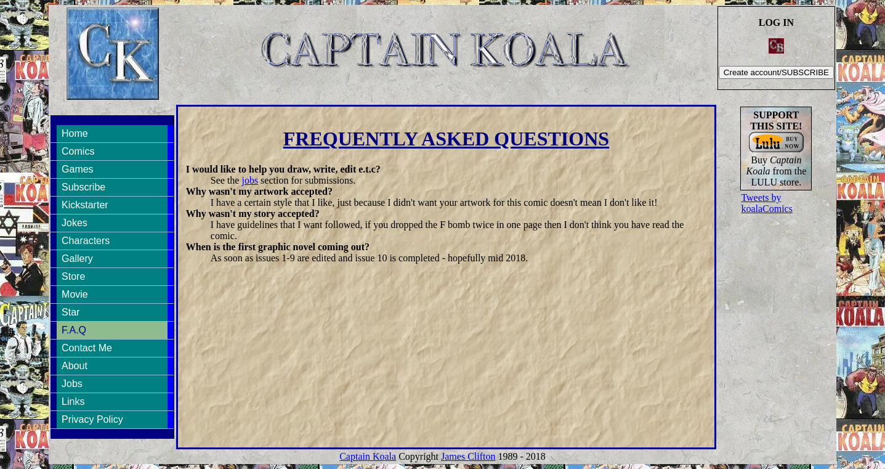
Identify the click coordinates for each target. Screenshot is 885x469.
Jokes (74, 223)
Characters (86, 240)
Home (75, 133)
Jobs (72, 383)
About (74, 366)
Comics (78, 151)
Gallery (77, 258)
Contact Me (87, 348)
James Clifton (468, 456)
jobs (249, 180)
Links (73, 401)
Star (70, 312)
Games (78, 169)
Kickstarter (85, 205)
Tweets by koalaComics (767, 203)
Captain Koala (367, 456)
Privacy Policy (92, 419)
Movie (75, 294)
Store (73, 276)
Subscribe (83, 187)
